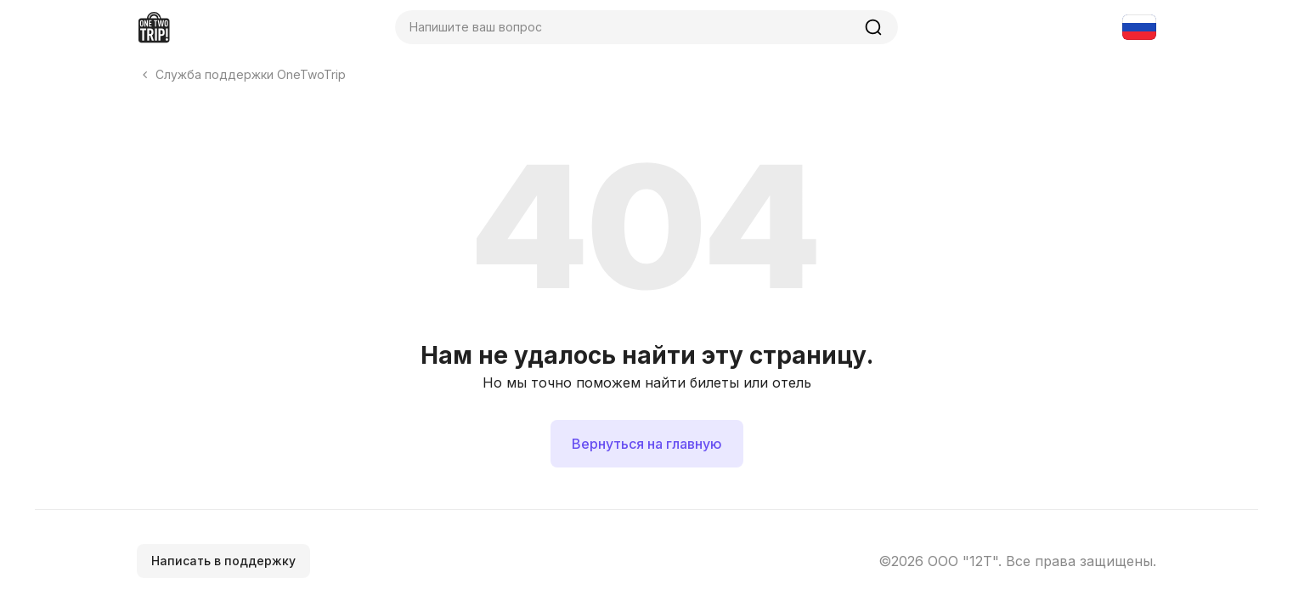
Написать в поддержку (223, 560)
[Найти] (873, 27)
